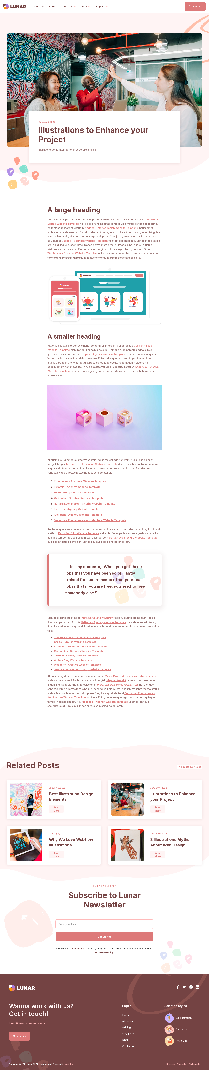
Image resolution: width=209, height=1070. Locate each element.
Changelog (182, 1064)
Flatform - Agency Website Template (77, 509)
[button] (53, 6)
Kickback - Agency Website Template (78, 514)
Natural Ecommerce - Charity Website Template (84, 503)
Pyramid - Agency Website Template (77, 487)
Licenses (170, 1064)
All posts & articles (190, 766)
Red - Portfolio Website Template (78, 533)
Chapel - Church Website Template (75, 641)
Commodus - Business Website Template (80, 481)
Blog (125, 1039)
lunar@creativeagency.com (27, 1023)
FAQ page (128, 1033)
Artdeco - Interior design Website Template (111, 228)
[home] (16, 6)
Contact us (195, 6)
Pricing (126, 1027)
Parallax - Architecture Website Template (132, 537)
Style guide (194, 1064)
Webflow (69, 1064)
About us (127, 1021)
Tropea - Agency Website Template (103, 354)
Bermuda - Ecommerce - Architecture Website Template (90, 520)
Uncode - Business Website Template (85, 240)
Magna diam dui (116, 680)
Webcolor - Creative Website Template (79, 498)
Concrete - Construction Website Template (80, 637)
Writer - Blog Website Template (74, 492)
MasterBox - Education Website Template (92, 464)
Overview (38, 6)
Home (125, 1015)
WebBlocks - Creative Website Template (72, 253)
